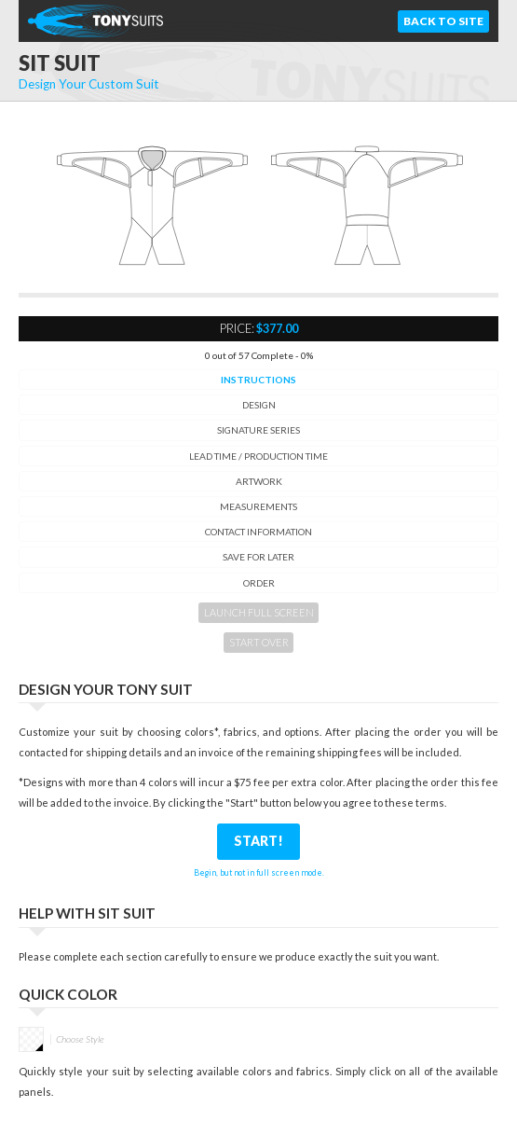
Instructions (258, 379)
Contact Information (258, 531)
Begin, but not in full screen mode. (259, 873)
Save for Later (258, 556)
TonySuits (98, 21)
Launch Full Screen (259, 612)
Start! (258, 841)
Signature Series (258, 430)
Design (259, 404)
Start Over (259, 642)
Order (259, 582)
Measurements (258, 506)
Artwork (259, 481)
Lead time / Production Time (258, 456)
